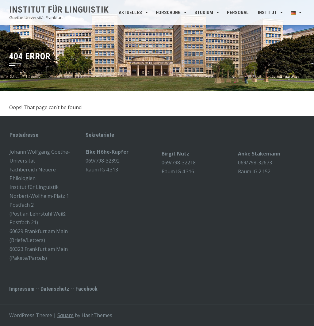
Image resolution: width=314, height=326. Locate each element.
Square (65, 315)
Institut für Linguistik (59, 10)
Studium (203, 12)
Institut (267, 12)
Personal (238, 12)
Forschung (168, 12)
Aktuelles (130, 12)
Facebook (86, 289)
